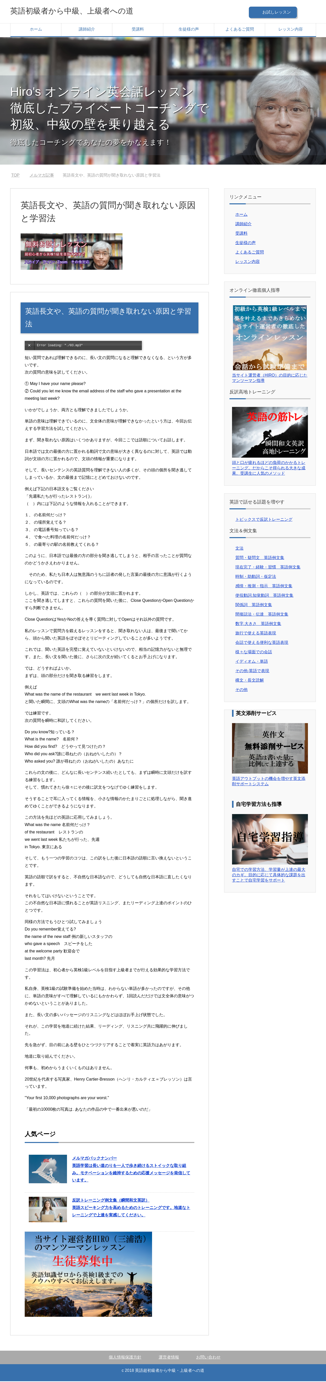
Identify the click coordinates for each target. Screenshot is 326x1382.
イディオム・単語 (251, 662)
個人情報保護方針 (125, 1358)
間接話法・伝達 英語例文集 (261, 615)
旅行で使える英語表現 (255, 634)
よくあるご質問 (239, 30)
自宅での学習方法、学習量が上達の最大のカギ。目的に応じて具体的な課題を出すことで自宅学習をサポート (268, 875)
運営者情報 (169, 1358)
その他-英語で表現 (252, 671)
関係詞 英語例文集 (253, 605)
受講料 (138, 30)
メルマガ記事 (42, 176)
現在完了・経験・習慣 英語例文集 (268, 568)
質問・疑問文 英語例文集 (259, 558)
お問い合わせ (208, 1358)
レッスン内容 (290, 30)
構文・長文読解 (249, 681)
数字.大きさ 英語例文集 (258, 624)
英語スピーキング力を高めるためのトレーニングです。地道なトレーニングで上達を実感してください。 (131, 1208)
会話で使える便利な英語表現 (261, 643)
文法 (239, 549)
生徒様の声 (189, 30)
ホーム (36, 30)
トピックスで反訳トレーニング (263, 520)
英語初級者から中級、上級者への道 (84, 11)
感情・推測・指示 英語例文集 (263, 586)
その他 (241, 690)
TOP (15, 176)
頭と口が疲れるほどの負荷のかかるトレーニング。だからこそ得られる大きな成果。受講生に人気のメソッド (268, 468)
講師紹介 (87, 30)
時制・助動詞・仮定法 (255, 577)
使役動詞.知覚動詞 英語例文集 (264, 596)
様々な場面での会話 (253, 652)
